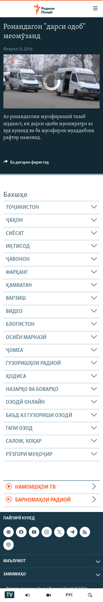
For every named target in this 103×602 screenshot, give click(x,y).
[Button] (26, 163)
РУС (69, 595)
